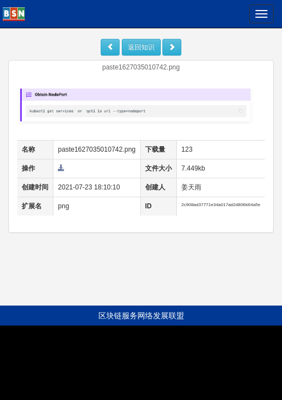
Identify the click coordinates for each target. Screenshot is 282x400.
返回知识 (141, 47)
